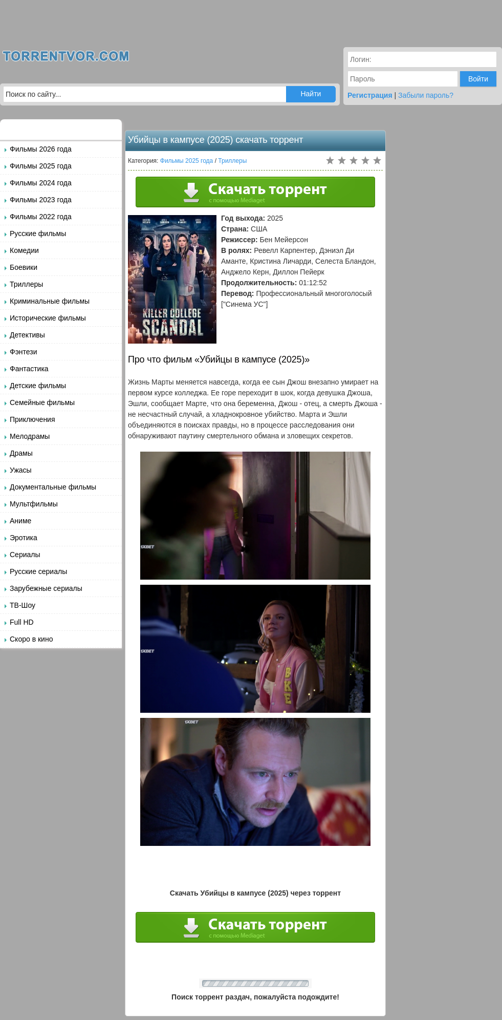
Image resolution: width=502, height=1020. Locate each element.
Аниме (20, 521)
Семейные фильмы (42, 402)
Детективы (27, 335)
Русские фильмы (38, 233)
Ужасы (21, 470)
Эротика (23, 538)
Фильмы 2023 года (41, 200)
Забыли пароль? (425, 95)
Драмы (21, 453)
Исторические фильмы (48, 318)
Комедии (24, 250)
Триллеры (26, 284)
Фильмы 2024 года (41, 183)
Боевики (23, 267)
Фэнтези (23, 352)
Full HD (22, 622)
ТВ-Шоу (22, 605)
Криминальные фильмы (50, 301)
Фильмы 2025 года (41, 166)
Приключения (32, 419)
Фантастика (29, 369)
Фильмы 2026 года (41, 149)
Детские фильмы (38, 385)
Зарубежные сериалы (46, 588)
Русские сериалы (38, 571)
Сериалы (25, 554)
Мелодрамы (30, 436)
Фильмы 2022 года (41, 217)
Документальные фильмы (53, 487)
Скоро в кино (31, 639)
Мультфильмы (34, 504)
